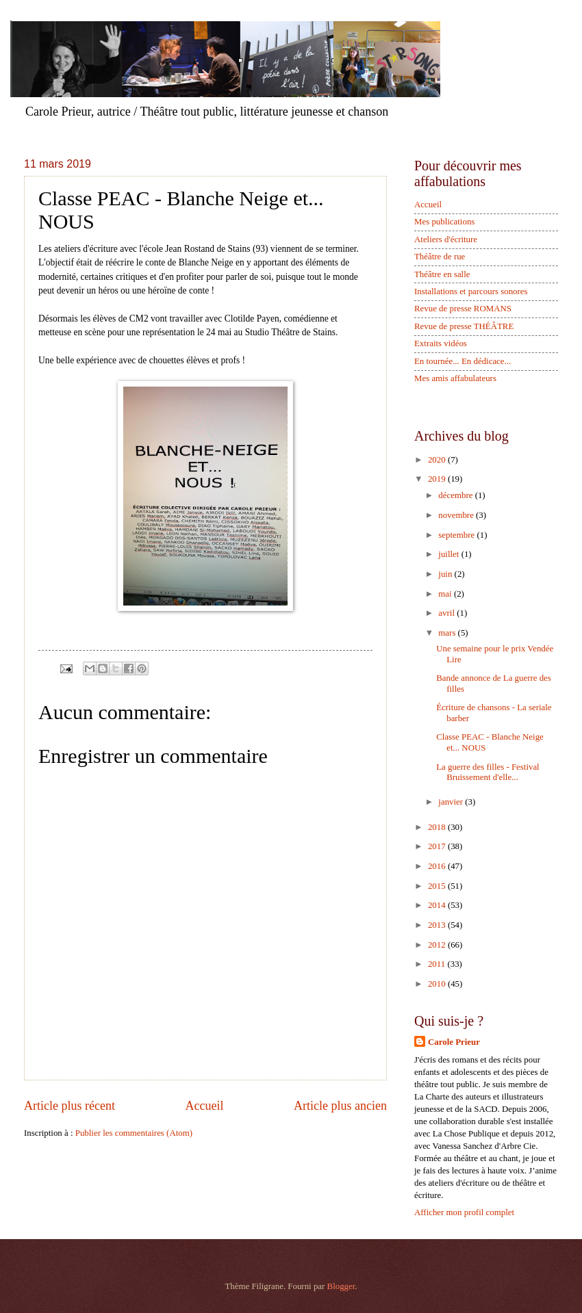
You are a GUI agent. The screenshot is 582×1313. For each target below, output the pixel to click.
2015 (438, 886)
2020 (438, 460)
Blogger (341, 1286)
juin (446, 574)
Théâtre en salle (442, 274)
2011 (438, 964)
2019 (438, 479)
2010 (438, 984)
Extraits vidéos (440, 343)
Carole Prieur (454, 1042)
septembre (457, 535)
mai (446, 594)
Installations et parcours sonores (471, 291)
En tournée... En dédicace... (462, 361)
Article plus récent (69, 1106)
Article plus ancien (340, 1106)
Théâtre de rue (439, 256)
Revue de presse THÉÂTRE (464, 326)
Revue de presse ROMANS (462, 308)
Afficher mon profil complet (464, 1212)
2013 (438, 925)
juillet (449, 554)
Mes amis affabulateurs (455, 378)
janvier (451, 802)
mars (447, 633)
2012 (438, 945)
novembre (457, 515)
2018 (438, 827)
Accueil (204, 1106)
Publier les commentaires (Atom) (133, 1133)
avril (447, 613)
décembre (456, 495)
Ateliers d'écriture (445, 239)
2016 (438, 866)
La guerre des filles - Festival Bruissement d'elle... (488, 772)
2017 (438, 846)
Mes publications (444, 221)
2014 (438, 905)
